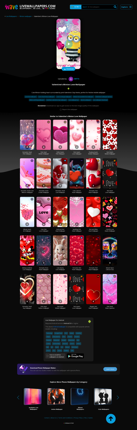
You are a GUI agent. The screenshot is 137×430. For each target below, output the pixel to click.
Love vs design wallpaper (64, 97)
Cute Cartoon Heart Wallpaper (77, 191)
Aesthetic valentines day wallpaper (57, 100)
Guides (90, 418)
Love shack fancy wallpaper (47, 97)
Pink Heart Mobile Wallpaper (44, 153)
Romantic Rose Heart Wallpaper (44, 268)
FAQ (85, 418)
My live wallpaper (86, 100)
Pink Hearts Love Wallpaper (76, 153)
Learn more (110, 369)
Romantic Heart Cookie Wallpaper (43, 191)
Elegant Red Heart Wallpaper (93, 307)
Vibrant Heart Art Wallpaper (27, 230)
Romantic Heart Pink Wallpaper (27, 153)
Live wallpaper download (100, 100)
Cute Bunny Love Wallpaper (60, 268)
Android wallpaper (59, 327)
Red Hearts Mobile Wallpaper (110, 153)
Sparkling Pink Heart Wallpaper (77, 230)
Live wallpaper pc (74, 100)
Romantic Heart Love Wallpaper (60, 191)
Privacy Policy (78, 418)
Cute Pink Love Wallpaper (43, 230)
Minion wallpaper (26, 16)
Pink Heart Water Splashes (110, 307)
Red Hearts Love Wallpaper (76, 307)
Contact (46, 418)
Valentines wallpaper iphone (104, 97)
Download (68, 69)
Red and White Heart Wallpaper (93, 230)
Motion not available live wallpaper (83, 97)
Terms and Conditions (65, 418)
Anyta (73, 79)
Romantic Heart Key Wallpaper (27, 307)
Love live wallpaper (30, 97)
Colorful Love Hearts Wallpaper (110, 230)
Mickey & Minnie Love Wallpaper (27, 268)
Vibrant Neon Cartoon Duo (110, 268)
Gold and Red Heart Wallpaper (60, 230)
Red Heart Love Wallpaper (110, 191)
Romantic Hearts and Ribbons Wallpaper (27, 191)
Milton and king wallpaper (37, 100)
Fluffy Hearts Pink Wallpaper (60, 153)
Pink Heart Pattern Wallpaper (43, 307)
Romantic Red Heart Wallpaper (93, 191)
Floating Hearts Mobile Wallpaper (93, 153)
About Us (54, 418)
